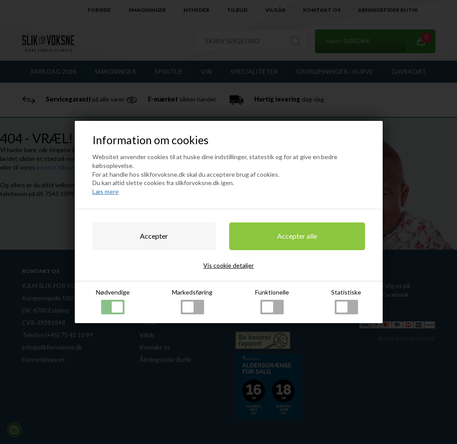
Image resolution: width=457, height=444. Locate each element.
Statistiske (346, 301)
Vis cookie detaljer (228, 265)
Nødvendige (113, 301)
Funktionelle (272, 301)
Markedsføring (192, 301)
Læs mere (105, 191)
